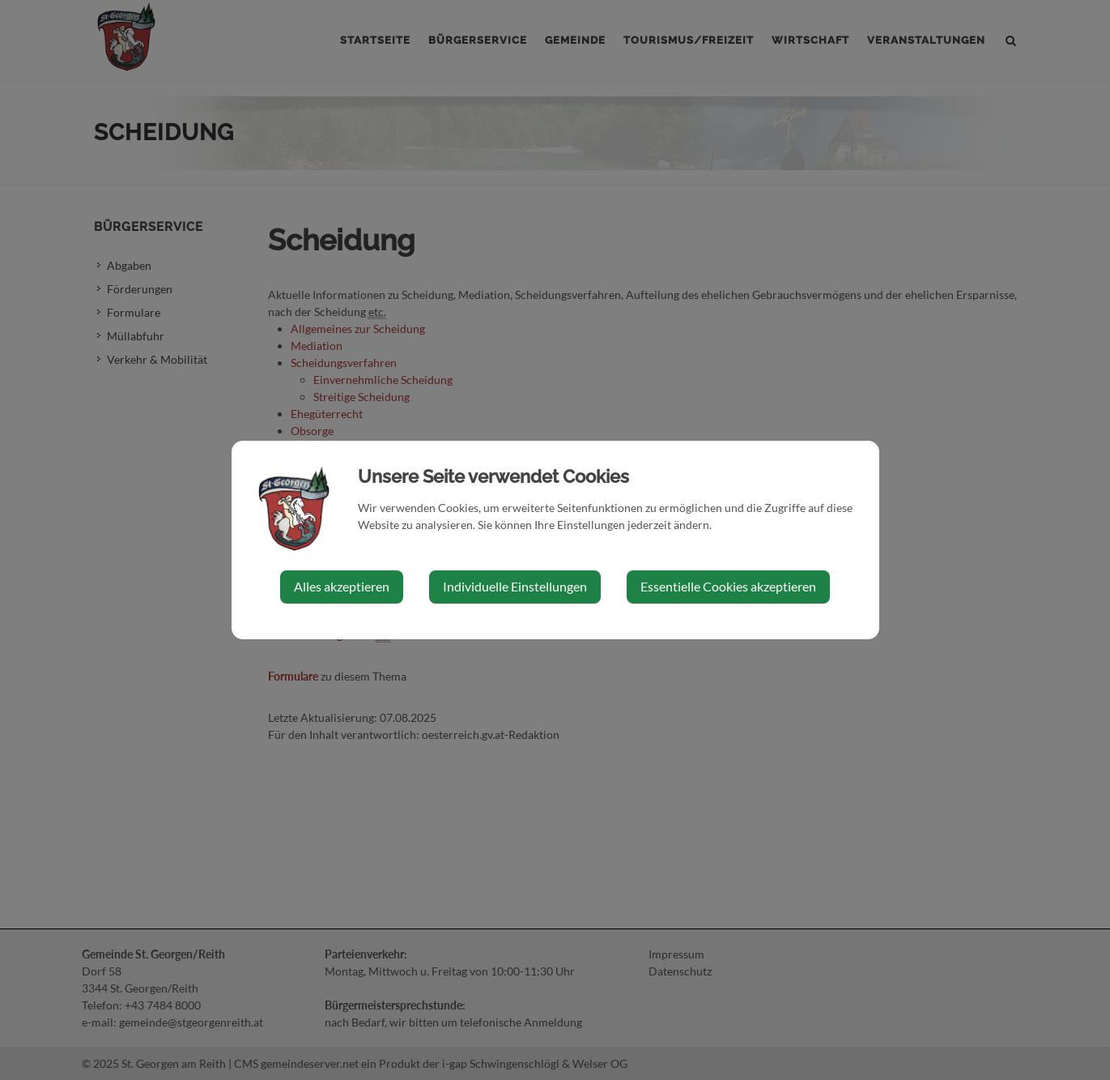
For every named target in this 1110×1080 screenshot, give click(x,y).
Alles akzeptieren (341, 586)
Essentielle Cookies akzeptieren (728, 586)
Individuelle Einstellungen (515, 586)
